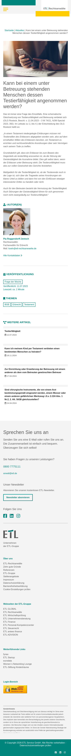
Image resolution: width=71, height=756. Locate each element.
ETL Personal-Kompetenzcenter (18, 625)
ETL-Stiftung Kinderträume (16, 667)
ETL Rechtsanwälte (12, 612)
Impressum (8, 580)
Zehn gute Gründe (12, 567)
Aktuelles (19, 30)
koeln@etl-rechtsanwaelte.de (22, 248)
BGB (7, 304)
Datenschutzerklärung (13, 583)
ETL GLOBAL (9, 609)
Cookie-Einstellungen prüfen (16, 589)
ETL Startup (9, 657)
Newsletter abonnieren (18, 497)
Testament (29, 304)
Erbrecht (17, 304)
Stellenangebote (11, 576)
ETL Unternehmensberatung (16, 618)
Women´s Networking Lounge (17, 664)
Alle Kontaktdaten (12, 255)
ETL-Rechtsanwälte (12, 563)
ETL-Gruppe (9, 573)
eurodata (7, 661)
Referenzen (8, 570)
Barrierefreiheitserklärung (15, 586)
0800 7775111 (12, 466)
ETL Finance (9, 622)
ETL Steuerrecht (11, 628)
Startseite (9, 30)
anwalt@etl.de (10, 473)
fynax (5, 654)
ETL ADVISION (10, 635)
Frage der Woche (13, 282)
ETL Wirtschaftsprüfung (14, 615)
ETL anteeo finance (12, 631)
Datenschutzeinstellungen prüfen (35, 745)
